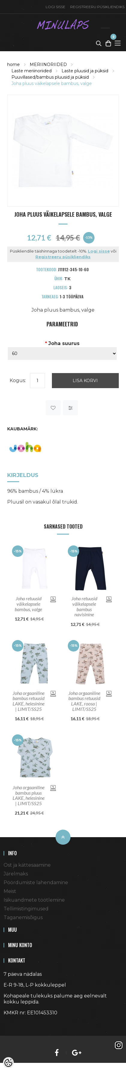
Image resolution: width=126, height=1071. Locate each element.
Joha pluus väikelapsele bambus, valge (51, 83)
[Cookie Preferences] (8, 1062)
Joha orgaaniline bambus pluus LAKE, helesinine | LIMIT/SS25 (28, 795)
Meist (10, 891)
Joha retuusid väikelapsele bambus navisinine (84, 606)
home (13, 64)
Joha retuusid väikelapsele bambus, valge (28, 604)
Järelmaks (16, 874)
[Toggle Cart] (108, 43)
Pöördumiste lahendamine (36, 882)
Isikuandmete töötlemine (34, 900)
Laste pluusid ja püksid (85, 71)
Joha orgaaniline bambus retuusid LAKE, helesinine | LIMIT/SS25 (28, 700)
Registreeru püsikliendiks (97, 7)
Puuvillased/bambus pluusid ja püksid (50, 77)
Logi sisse (55, 7)
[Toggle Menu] (117, 43)
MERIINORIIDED (48, 64)
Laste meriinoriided (31, 71)
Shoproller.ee (14, 1024)
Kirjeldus (22, 475)
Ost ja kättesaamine (27, 865)
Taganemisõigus (23, 917)
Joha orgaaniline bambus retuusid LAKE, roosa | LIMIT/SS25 (84, 700)
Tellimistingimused (26, 909)
